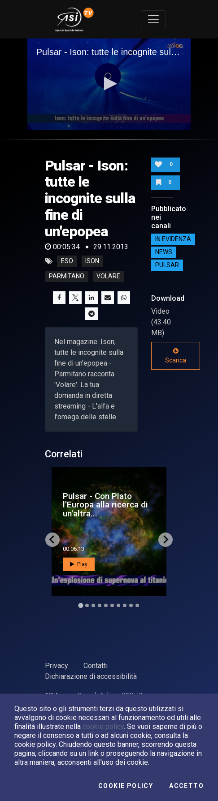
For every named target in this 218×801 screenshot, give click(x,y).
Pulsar (167, 264)
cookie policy (103, 726)
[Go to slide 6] (112, 605)
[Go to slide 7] (118, 605)
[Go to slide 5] (106, 605)
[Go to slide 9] (131, 605)
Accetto (186, 786)
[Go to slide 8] (124, 605)
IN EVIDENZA (173, 239)
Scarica (175, 356)
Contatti (95, 665)
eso (67, 261)
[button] (109, 84)
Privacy (56, 665)
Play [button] (78, 564)
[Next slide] (165, 540)
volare (108, 276)
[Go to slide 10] (137, 605)
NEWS (163, 252)
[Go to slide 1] (80, 605)
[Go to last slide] (52, 540)
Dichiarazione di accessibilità (91, 676)
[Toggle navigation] (153, 19)
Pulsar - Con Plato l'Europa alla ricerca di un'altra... (105, 504)
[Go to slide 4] (99, 605)
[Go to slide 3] (93, 605)
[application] (109, 84)
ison (92, 261)
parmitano (66, 276)
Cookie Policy (125, 786)
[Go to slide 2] (87, 605)
